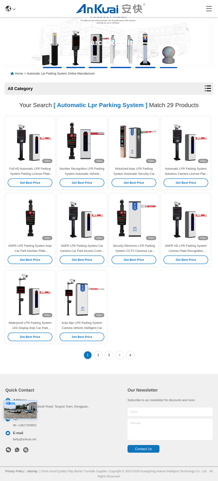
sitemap (32, 471)
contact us (143, 449)
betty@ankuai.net (24, 439)
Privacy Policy (14, 471)
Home (19, 73)
